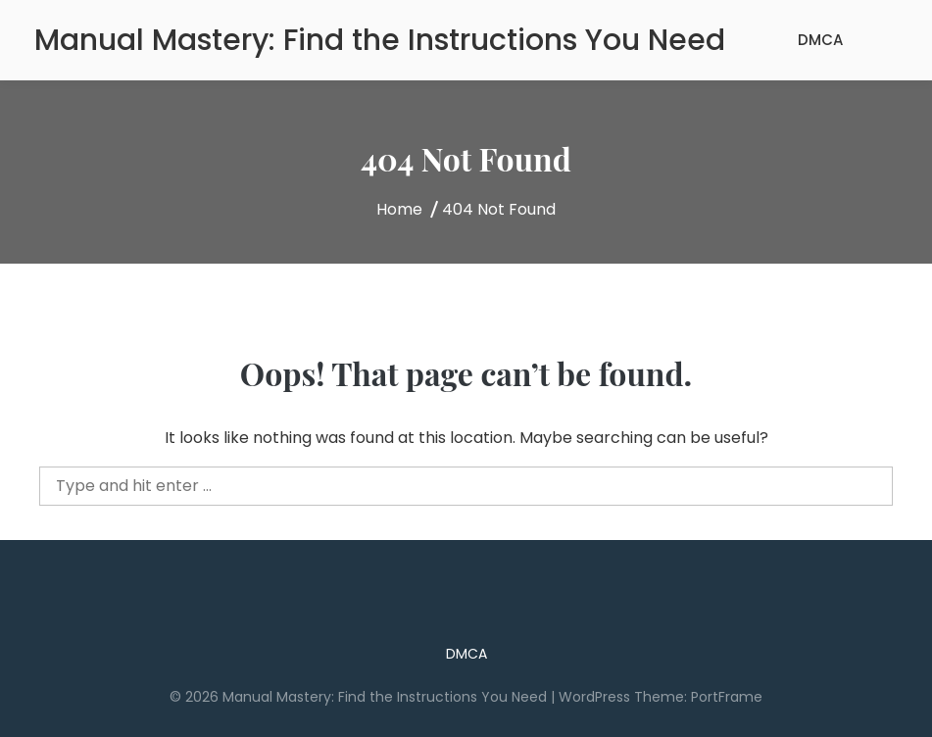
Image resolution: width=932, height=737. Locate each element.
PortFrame (726, 697)
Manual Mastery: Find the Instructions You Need (379, 40)
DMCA (820, 39)
